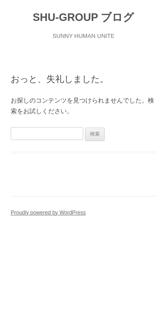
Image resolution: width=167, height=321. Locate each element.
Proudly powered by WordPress (48, 213)
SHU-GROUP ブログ (83, 17)
